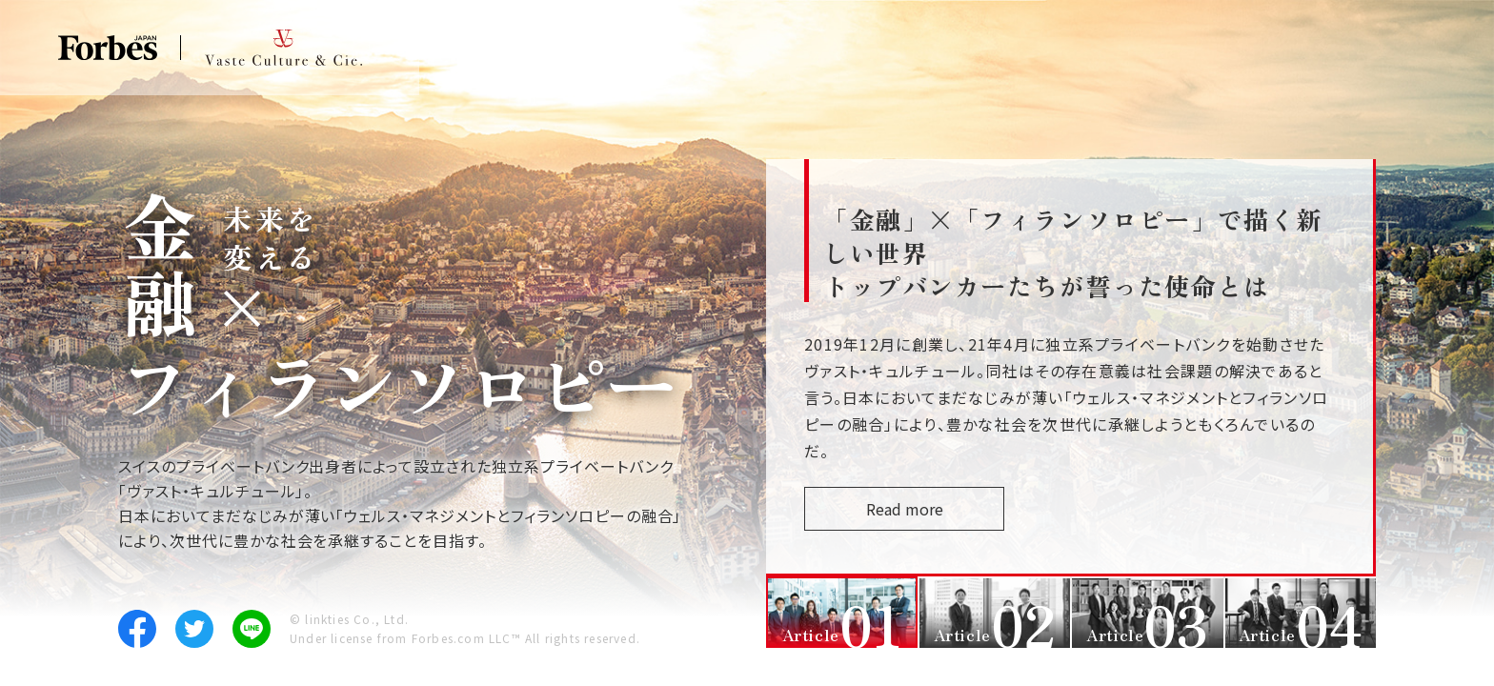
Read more (942, 508)
